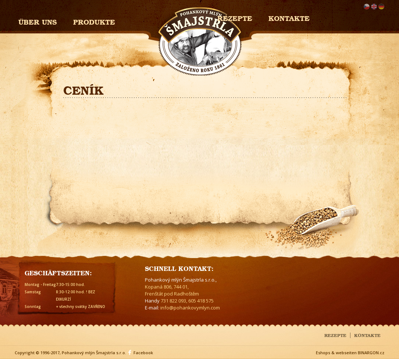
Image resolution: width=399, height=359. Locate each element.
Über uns (37, 21)
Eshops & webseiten (336, 352)
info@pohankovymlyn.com (190, 307)
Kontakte (289, 17)
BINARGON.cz (371, 352)
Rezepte (335, 335)
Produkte (94, 21)
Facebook (143, 352)
